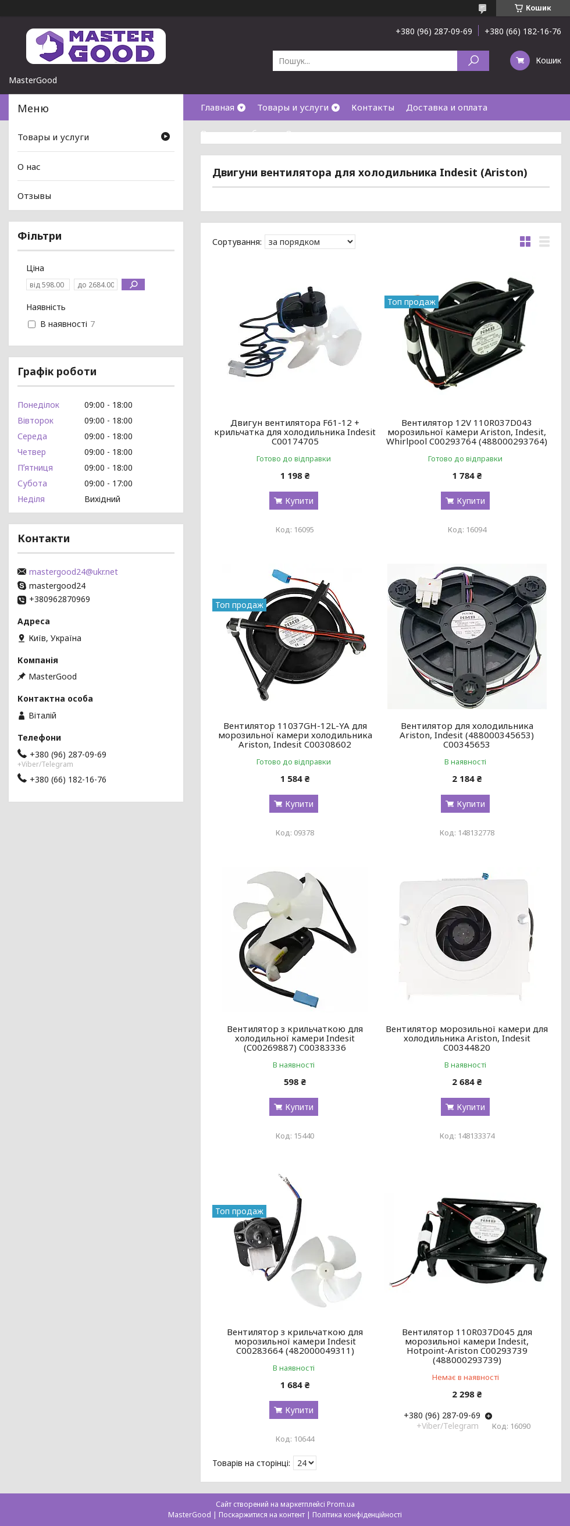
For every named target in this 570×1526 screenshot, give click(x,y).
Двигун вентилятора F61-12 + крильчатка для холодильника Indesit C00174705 (295, 432)
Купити (299, 500)
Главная (217, 107)
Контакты (372, 107)
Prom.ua (341, 1504)
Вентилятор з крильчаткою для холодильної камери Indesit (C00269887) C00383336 (295, 1038)
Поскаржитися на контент (262, 1515)
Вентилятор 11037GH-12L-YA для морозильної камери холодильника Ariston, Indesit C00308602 (295, 735)
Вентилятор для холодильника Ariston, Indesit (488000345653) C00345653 (467, 735)
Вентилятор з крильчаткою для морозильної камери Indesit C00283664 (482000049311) (295, 1341)
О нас (297, 133)
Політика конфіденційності (357, 1515)
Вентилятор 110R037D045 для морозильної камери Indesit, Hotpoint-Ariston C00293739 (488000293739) (467, 1345)
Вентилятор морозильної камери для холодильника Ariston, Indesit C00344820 (467, 1038)
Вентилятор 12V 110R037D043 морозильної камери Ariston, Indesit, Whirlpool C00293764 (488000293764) (466, 432)
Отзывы (34, 195)
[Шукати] (473, 61)
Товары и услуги (293, 107)
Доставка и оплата (446, 107)
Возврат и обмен (237, 133)
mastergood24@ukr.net (73, 572)
